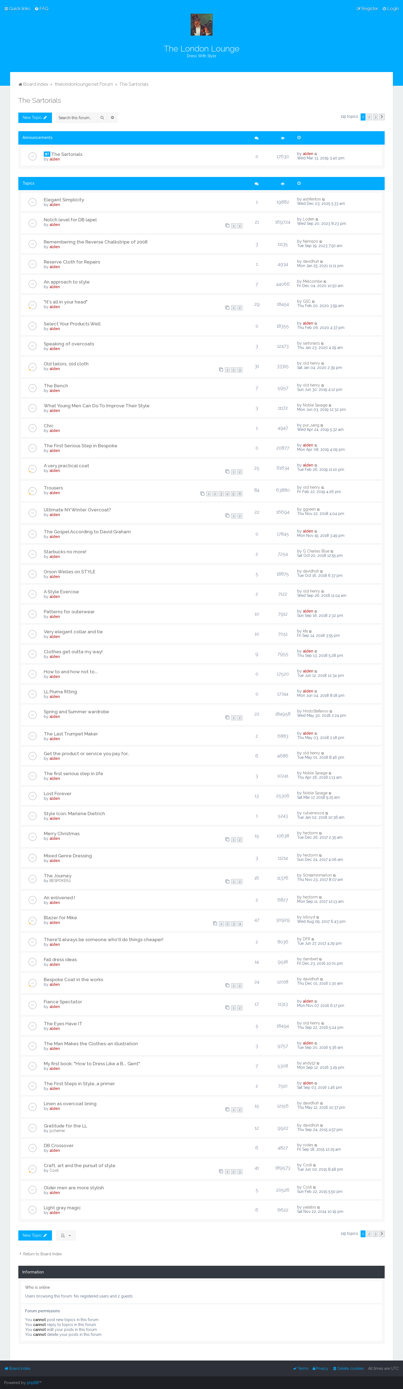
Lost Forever (57, 793)
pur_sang (311, 425)
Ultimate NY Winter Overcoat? (77, 509)
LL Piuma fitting (60, 691)
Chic (49, 425)
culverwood (313, 813)
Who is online (37, 1287)
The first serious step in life (73, 773)
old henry (311, 363)
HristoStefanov (315, 711)
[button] (382, 117)
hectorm (310, 833)
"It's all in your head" (66, 302)
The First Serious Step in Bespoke (80, 445)
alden (55, 159)
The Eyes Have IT (63, 1023)
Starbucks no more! (65, 551)
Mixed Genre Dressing (68, 855)
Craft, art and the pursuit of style (79, 1165)
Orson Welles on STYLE (69, 571)
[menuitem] (41, 8)
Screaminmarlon (317, 875)
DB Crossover (59, 1145)
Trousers (53, 488)
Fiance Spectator (63, 1001)
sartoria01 (311, 343)
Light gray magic (62, 1207)
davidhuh (311, 261)
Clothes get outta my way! (73, 651)
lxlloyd (309, 917)
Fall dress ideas (60, 959)
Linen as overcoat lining (70, 1103)
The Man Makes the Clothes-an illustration (91, 1043)
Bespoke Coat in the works (73, 979)
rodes (308, 1145)
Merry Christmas (62, 833)
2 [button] (369, 117)
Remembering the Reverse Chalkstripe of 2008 (95, 242)
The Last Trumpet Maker (71, 734)
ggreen (309, 509)
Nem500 (310, 241)
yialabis (309, 1207)
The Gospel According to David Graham (87, 531)
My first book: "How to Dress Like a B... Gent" (92, 1063)
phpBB (33, 1383)
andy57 (309, 1063)
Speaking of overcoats (69, 343)
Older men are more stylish (74, 1187)
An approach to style (67, 282)
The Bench (56, 385)
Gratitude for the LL (65, 1126)
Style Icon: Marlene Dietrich (74, 813)
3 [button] (375, 117)
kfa (305, 631)
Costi (54, 1170)
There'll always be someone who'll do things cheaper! (103, 939)
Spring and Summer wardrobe (76, 711)
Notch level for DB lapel (70, 219)
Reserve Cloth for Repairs (72, 262)
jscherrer (57, 1131)
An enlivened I (59, 897)
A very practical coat (66, 465)
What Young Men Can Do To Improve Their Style (97, 405)
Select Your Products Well (72, 324)
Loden (308, 219)
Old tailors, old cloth (66, 363)
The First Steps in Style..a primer (79, 1083)
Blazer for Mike (60, 917)
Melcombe (312, 281)
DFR (306, 939)
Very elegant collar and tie (73, 631)
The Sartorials (39, 100)
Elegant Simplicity (64, 199)
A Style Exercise (61, 591)
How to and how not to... (71, 671)
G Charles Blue (316, 551)
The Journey (57, 875)
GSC (307, 301)
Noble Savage (315, 405)
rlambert (310, 959)
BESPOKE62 (60, 880)
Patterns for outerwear (69, 611)
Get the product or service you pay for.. (86, 753)
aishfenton (312, 199)
